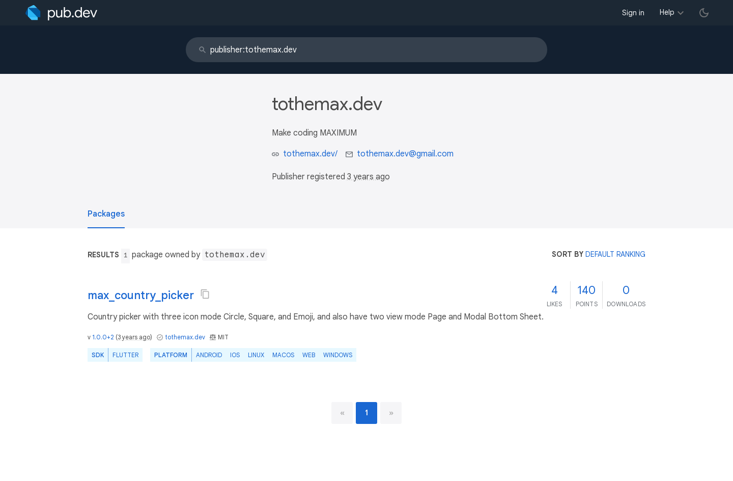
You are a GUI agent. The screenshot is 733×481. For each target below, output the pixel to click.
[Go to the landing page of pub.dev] (61, 12)
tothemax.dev (185, 337)
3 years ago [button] (368, 177)
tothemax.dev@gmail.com (405, 154)
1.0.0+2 (103, 337)
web (308, 355)
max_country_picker (141, 295)
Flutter (125, 355)
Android (209, 355)
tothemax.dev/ (310, 154)
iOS (235, 355)
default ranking (615, 254)
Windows (337, 355)
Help (667, 12)
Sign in (633, 12)
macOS (283, 355)
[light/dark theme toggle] (704, 13)
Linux (256, 355)
